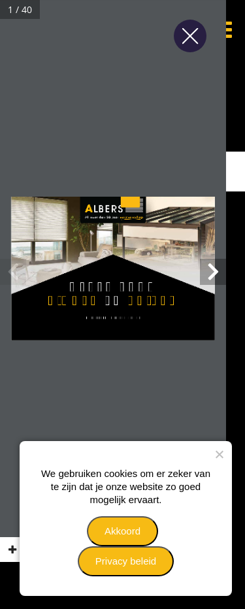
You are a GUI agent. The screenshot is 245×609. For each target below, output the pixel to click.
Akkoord (122, 530)
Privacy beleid (125, 561)
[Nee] (218, 454)
